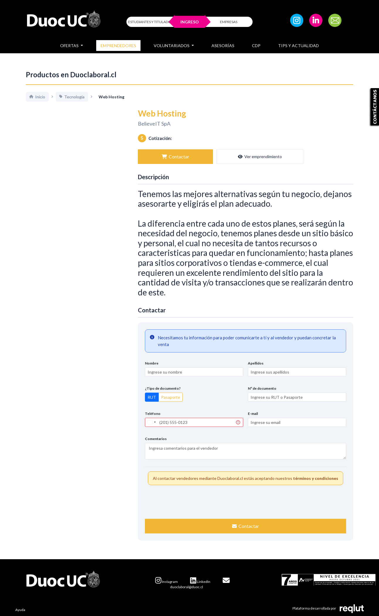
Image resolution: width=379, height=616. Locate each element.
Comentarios (156, 439)
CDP (256, 45)
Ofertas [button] (69, 45)
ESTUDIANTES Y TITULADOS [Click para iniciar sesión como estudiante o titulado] (150, 22)
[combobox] (151, 422)
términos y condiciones (315, 478)
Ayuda (20, 610)
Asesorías (223, 45)
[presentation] (245, 501)
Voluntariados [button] (172, 45)
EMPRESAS (228, 22)
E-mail (253, 413)
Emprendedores (118, 45)
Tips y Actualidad (298, 45)
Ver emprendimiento (211, 156)
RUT (152, 397)
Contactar (159, 156)
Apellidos (255, 363)
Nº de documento (262, 388)
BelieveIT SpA (154, 123)
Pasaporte (170, 397)
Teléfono (152, 413)
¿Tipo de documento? (163, 388)
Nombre (151, 363)
